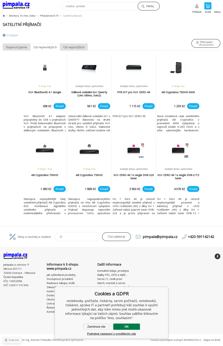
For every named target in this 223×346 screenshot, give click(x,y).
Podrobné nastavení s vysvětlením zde (111, 333)
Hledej (149, 6)
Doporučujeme (16, 47)
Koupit (60, 106)
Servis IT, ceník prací (109, 279)
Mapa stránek (212, 340)
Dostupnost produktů (60, 279)
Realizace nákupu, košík (61, 283)
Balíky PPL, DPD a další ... (112, 275)
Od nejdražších (73, 47)
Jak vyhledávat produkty (61, 275)
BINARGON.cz (192, 340)
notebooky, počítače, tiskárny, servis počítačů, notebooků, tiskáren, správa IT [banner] (18, 5)
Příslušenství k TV (49, 15)
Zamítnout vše (96, 326)
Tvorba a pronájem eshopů (166, 340)
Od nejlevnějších (45, 47)
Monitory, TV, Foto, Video (22, 15)
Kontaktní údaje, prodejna (113, 270)
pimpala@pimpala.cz (160, 236)
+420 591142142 (201, 236)
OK (126, 326)
